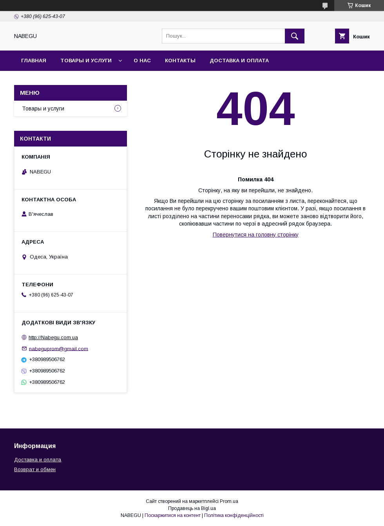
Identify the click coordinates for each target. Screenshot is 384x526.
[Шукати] (294, 36)
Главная (33, 60)
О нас (142, 60)
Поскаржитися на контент (173, 515)
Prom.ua (229, 501)
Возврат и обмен (35, 469)
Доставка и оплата (239, 60)
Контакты (180, 60)
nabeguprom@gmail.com (58, 348)
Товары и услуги (86, 60)
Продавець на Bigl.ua (192, 508)
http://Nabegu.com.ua (53, 337)
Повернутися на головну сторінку (256, 234)
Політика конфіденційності (234, 515)
